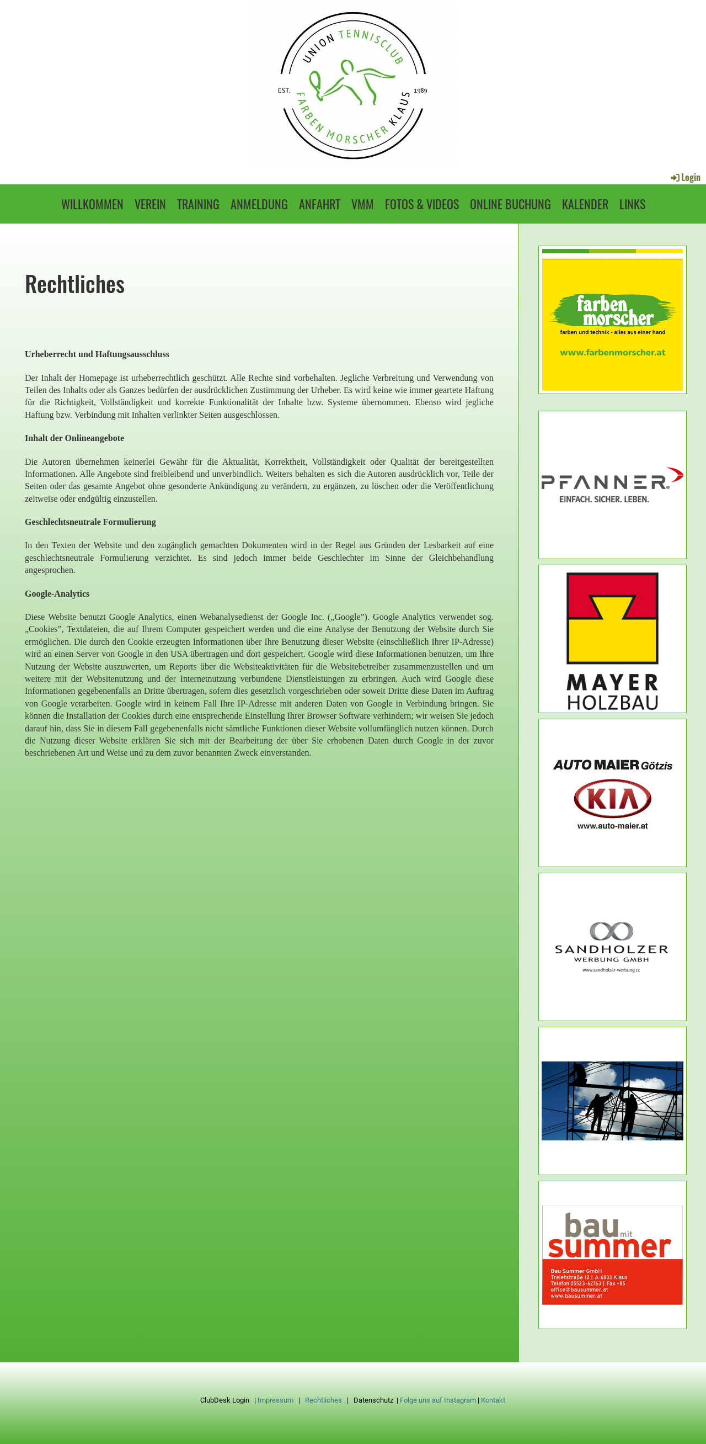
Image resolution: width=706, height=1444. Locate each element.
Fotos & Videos (422, 204)
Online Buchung (510, 204)
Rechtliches (323, 1400)
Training (198, 204)
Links (632, 204)
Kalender (585, 204)
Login (684, 177)
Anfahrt (319, 204)
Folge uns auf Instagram (438, 1400)
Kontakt (493, 1400)
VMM (362, 204)
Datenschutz (373, 1400)
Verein (150, 204)
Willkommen (92, 204)
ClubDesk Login (224, 1400)
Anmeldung (259, 204)
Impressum (275, 1400)
